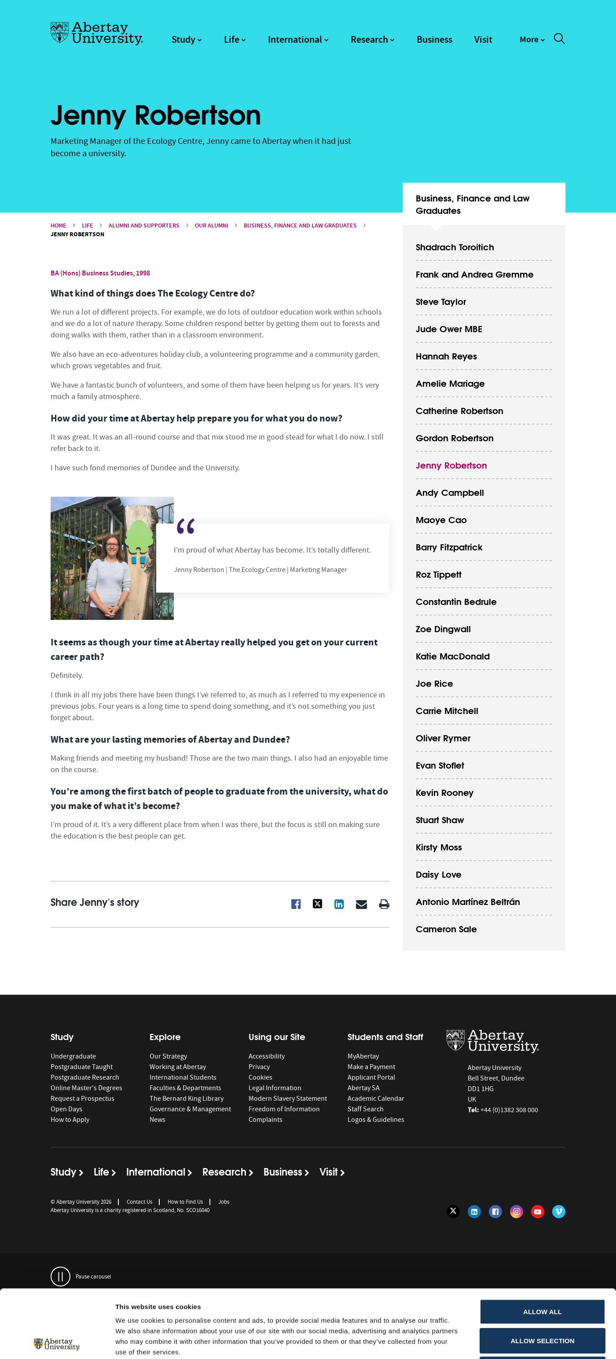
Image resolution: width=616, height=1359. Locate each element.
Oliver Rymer (443, 737)
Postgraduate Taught (82, 1066)
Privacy (259, 1066)
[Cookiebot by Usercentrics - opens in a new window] (56, 1341)
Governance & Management (190, 1109)
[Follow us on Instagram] (516, 1211)
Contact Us (139, 1201)
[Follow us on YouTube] (537, 1211)
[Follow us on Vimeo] (558, 1211)
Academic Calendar (376, 1098)
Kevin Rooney (445, 792)
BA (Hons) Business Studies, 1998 (100, 273)
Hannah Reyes (446, 355)
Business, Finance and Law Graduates (300, 225)
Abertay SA (364, 1088)
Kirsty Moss (439, 846)
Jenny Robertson (451, 464)
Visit (483, 39)
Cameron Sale (446, 928)
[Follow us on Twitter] (453, 1211)
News (157, 1119)
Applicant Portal (371, 1077)
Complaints (265, 1119)
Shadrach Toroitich (455, 246)
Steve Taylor (441, 301)
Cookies (260, 1077)
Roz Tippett (439, 573)
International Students (183, 1077)
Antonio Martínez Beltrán (468, 901)
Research (369, 39)
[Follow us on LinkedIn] (474, 1211)
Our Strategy (168, 1056)
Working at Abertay (178, 1066)
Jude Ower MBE (449, 328)
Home (58, 225)
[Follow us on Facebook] (495, 1211)
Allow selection (543, 1272)
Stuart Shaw (440, 819)
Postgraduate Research (85, 1077)
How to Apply (70, 1119)
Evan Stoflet (440, 764)
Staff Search (366, 1109)
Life (231, 39)
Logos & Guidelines (376, 1119)
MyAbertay (363, 1056)
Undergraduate (73, 1056)
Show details (461, 1341)
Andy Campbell (450, 491)
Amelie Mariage (450, 382)
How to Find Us (185, 1201)
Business (434, 39)
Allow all (542, 1243)
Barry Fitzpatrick (449, 546)
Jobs (223, 1201)
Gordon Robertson (455, 437)
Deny (542, 1301)
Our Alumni (211, 225)
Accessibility (267, 1056)
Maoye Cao (441, 519)
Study (183, 39)
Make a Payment (371, 1066)
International (295, 39)
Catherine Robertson (459, 410)
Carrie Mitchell (447, 710)
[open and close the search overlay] (559, 40)
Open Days (66, 1109)
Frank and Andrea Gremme (475, 273)
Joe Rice (434, 682)
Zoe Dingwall (443, 628)
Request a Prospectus (82, 1098)
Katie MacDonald (453, 655)
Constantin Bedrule (456, 601)
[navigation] (532, 43)
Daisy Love (439, 873)
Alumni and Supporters (144, 225)
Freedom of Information (284, 1109)
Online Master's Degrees (86, 1088)
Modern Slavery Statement (288, 1098)
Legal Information (275, 1088)
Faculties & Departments (185, 1088)
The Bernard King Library (187, 1098)
